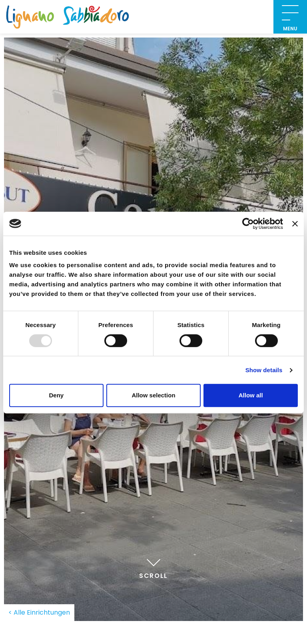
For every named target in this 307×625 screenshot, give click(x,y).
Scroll (153, 567)
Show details (264, 370)
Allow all (251, 395)
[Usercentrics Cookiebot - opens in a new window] (248, 224)
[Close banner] (295, 223)
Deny (56, 395)
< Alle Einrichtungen (39, 612)
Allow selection (153, 395)
